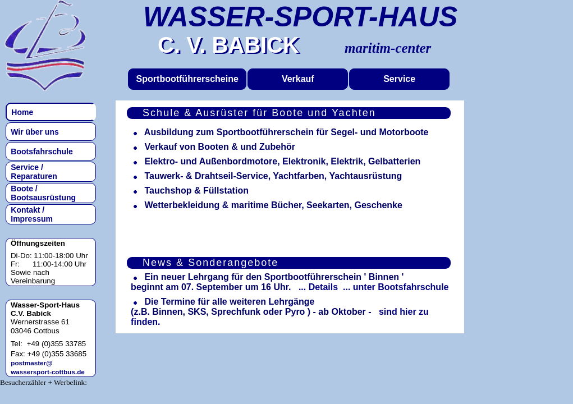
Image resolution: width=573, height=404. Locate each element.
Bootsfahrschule (40, 151)
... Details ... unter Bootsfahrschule (371, 287)
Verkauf (298, 79)
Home (20, 112)
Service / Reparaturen (32, 172)
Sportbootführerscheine (187, 79)
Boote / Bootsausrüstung (41, 193)
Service (399, 79)
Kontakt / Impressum (30, 214)
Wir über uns (33, 131)
